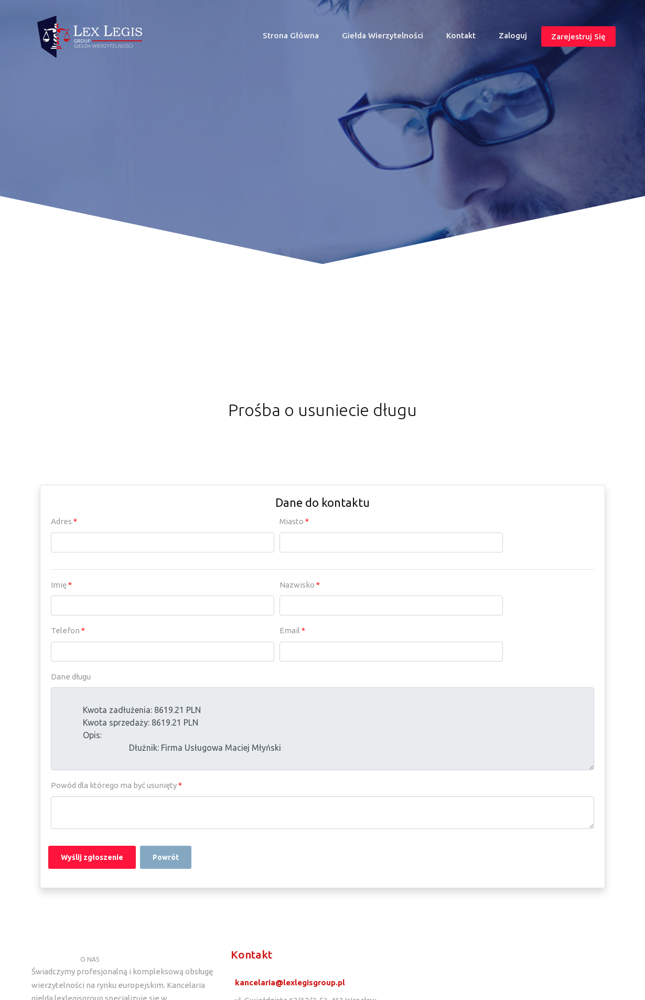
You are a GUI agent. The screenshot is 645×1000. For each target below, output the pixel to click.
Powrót (166, 857)
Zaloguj (513, 35)
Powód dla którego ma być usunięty (116, 785)
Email (292, 630)
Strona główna (295, 38)
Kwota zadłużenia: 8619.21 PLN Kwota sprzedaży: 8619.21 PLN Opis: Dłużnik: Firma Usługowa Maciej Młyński (322, 728)
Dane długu (71, 676)
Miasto (294, 521)
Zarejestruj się (578, 36)
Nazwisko (300, 584)
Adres (64, 521)
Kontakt (461, 35)
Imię (61, 584)
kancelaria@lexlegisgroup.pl (290, 982)
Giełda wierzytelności (382, 35)
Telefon (68, 630)
